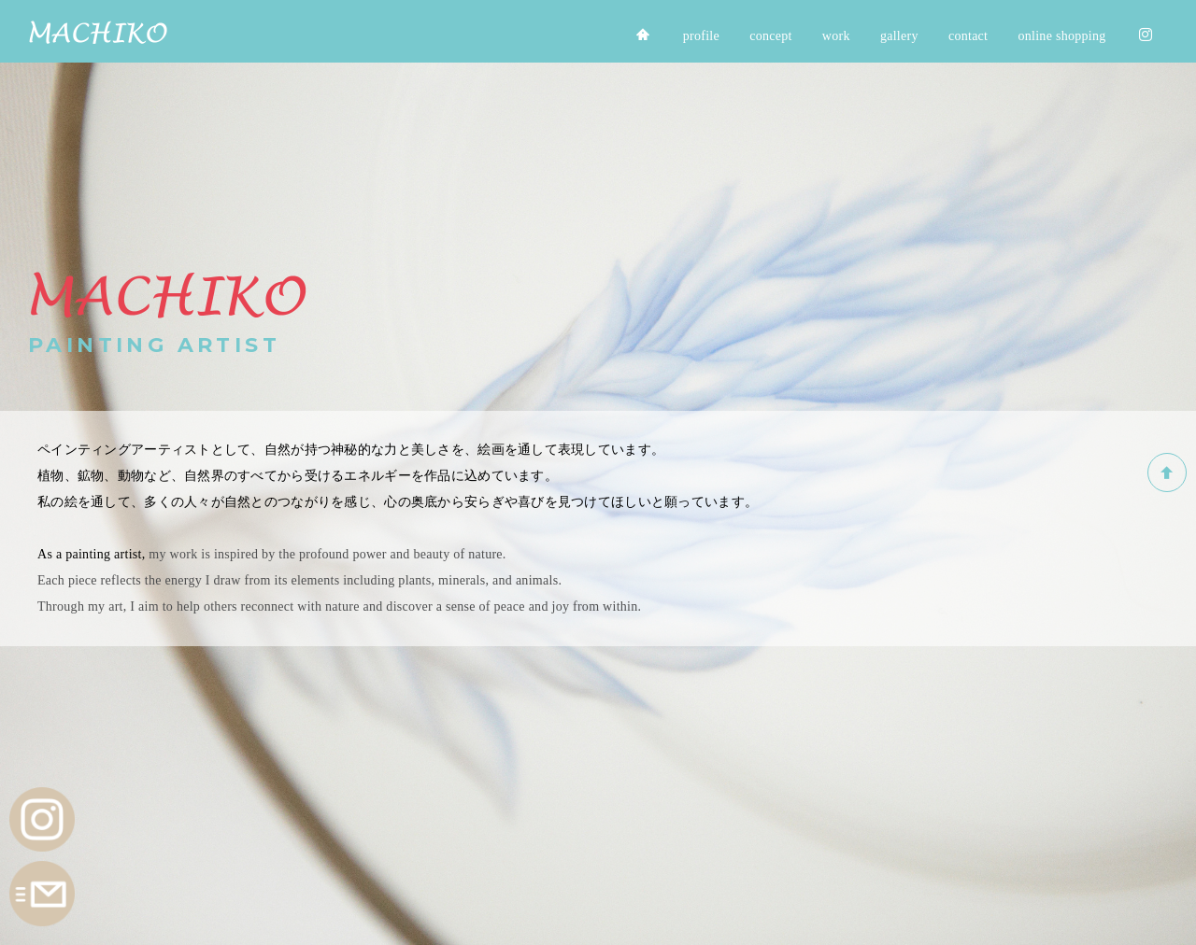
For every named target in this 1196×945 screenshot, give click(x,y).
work (836, 36)
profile (701, 36)
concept (770, 36)
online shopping (1061, 36)
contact (968, 36)
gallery (899, 36)
